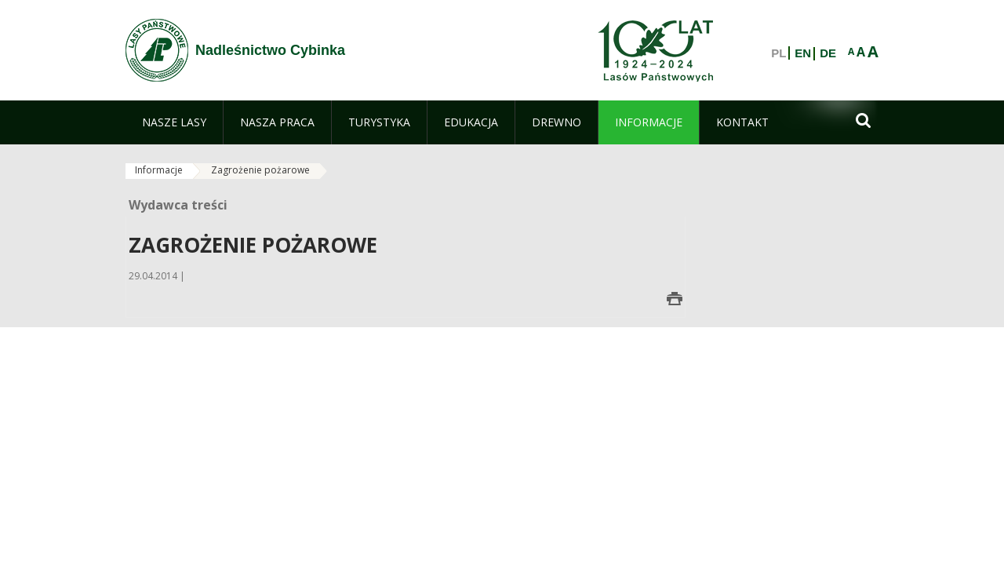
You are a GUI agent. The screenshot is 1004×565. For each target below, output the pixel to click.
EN (803, 53)
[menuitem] (174, 122)
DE (828, 53)
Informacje (159, 170)
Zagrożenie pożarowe (260, 170)
